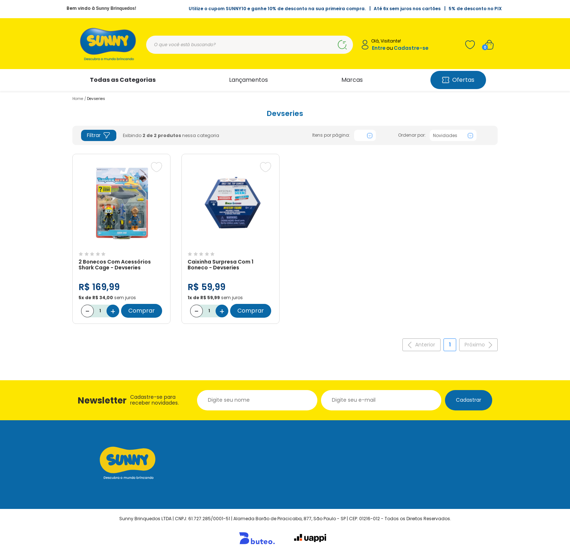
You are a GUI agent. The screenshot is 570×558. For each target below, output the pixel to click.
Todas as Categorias (123, 80)
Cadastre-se (411, 48)
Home (77, 99)
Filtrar (99, 135)
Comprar (141, 310)
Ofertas (458, 80)
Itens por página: (331, 135)
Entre (379, 48)
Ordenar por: (412, 135)
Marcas (352, 80)
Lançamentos (248, 80)
